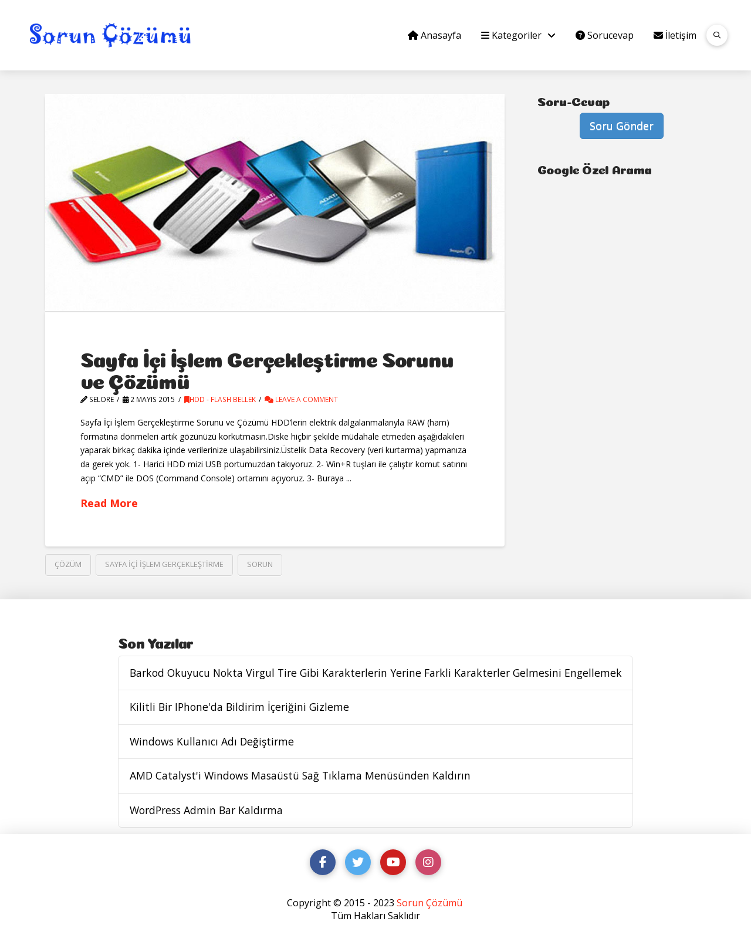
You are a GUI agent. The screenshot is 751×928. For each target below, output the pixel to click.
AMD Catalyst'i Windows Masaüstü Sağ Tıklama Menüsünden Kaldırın (300, 776)
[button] (717, 35)
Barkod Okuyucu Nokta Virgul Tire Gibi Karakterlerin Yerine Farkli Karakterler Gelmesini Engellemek (376, 673)
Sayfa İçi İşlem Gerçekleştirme (164, 564)
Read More (109, 503)
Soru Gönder (622, 126)
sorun (260, 564)
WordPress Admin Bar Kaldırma (206, 810)
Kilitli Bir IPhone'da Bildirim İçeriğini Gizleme (239, 707)
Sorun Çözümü (429, 902)
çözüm (68, 564)
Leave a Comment (301, 399)
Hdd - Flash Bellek (220, 399)
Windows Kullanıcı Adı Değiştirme (212, 741)
